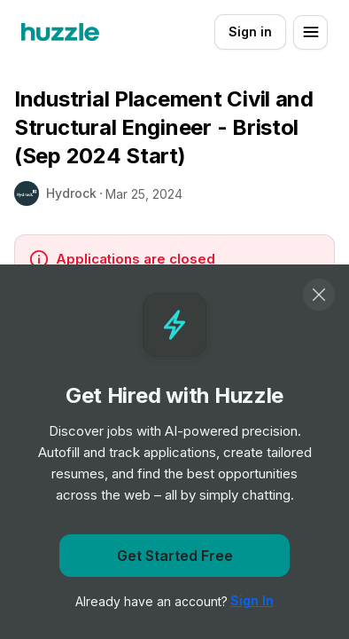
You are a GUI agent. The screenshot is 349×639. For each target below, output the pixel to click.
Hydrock (71, 193)
